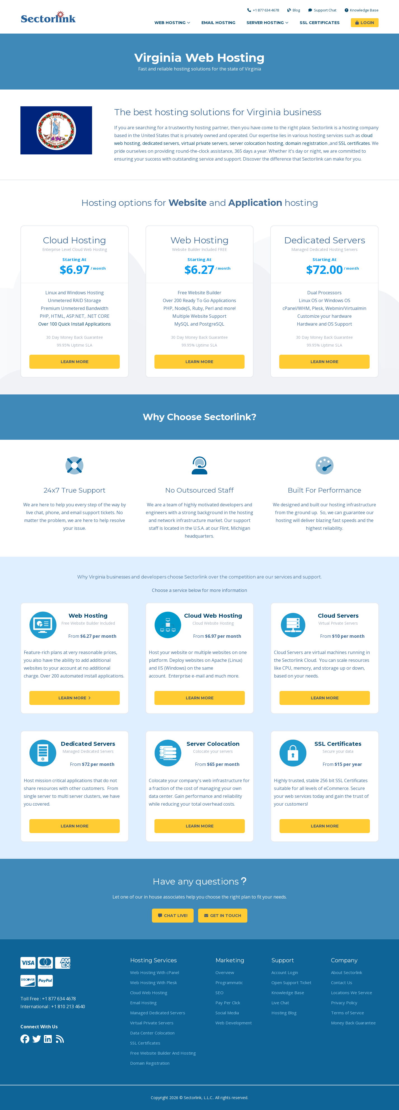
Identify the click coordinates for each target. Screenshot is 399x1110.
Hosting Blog (284, 1012)
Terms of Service (347, 1012)
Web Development (233, 1023)
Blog (293, 10)
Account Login (284, 972)
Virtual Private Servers (151, 1023)
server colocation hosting (256, 143)
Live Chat (280, 1002)
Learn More (74, 361)
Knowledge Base (362, 10)
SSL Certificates (320, 22)
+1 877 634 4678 (263, 10)
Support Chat (322, 10)
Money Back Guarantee (353, 1023)
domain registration (306, 143)
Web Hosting (172, 22)
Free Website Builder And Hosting (163, 1053)
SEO (219, 992)
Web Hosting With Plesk (153, 982)
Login (364, 22)
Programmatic (229, 982)
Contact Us (341, 982)
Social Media (227, 1012)
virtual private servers (204, 143)
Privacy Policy (344, 1002)
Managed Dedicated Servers (157, 1012)
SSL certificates (354, 143)
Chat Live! (172, 915)
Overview (224, 972)
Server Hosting (267, 22)
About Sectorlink (346, 972)
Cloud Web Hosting (213, 615)
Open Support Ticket (291, 982)
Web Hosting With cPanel (154, 972)
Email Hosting (218, 22)
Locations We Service (351, 992)
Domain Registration (150, 1063)
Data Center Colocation (152, 1033)
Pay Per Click (227, 1002)
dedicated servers (160, 143)
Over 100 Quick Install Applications (74, 324)
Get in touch (222, 915)
